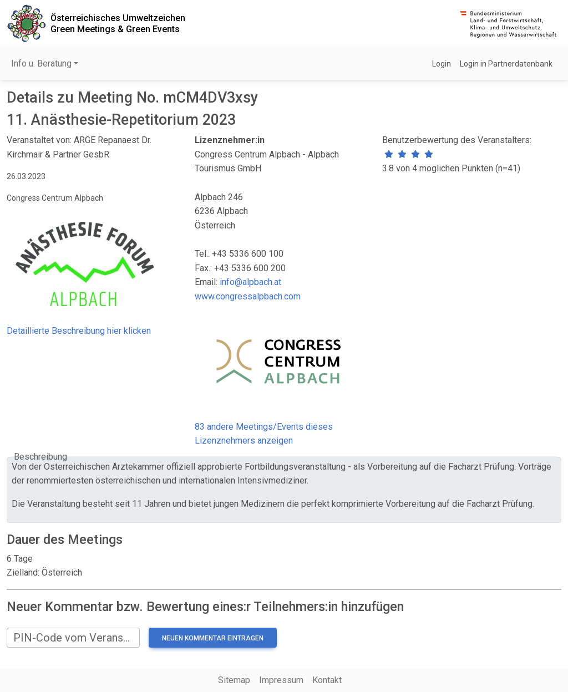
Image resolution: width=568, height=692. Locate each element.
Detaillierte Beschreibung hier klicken (79, 330)
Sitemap (234, 680)
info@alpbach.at (250, 282)
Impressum (281, 680)
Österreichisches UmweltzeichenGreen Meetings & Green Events (117, 23)
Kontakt (327, 680)
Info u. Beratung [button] (41, 63)
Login (441, 63)
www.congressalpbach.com (248, 296)
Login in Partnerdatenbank (506, 63)
